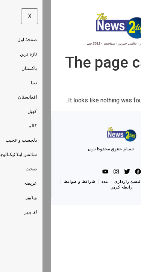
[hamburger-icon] (126, 28)
